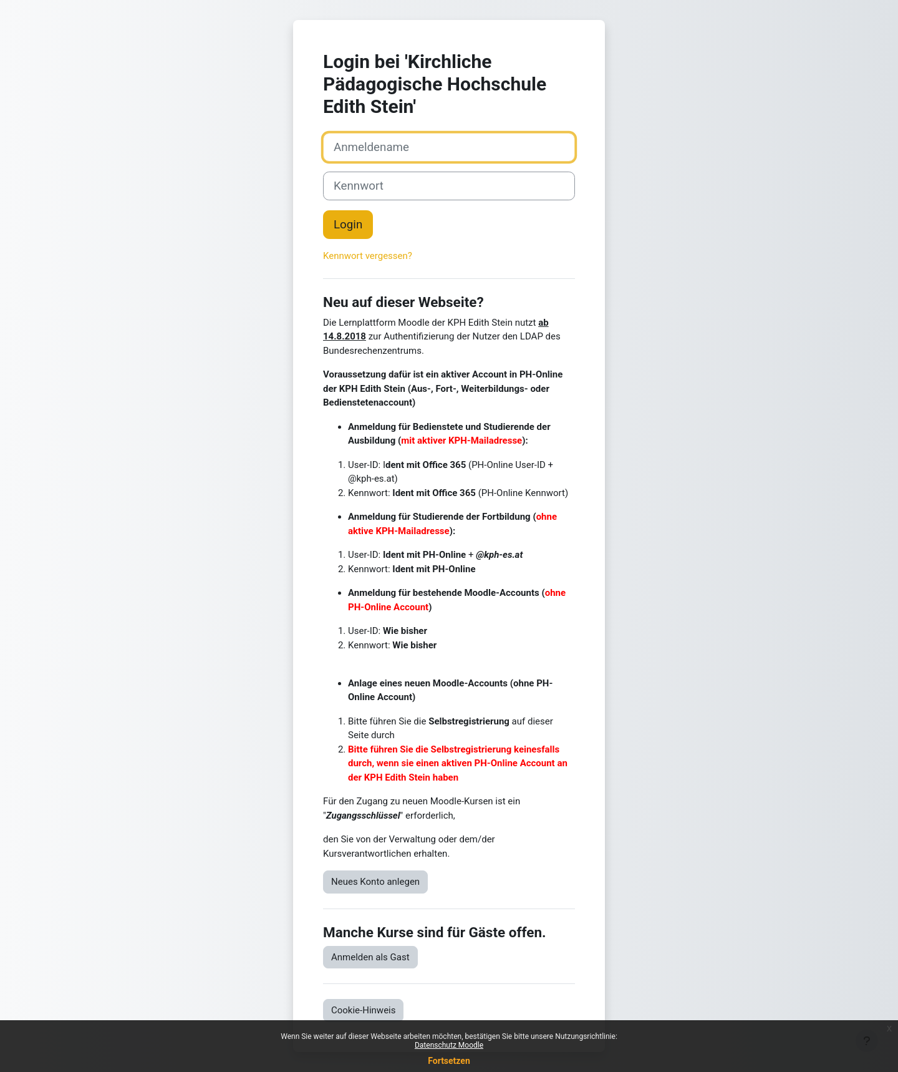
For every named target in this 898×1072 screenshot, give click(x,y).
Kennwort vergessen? (367, 255)
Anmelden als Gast (370, 957)
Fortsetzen (449, 1061)
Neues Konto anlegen (375, 881)
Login (348, 224)
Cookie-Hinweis (363, 1010)
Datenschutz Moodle (449, 1045)
